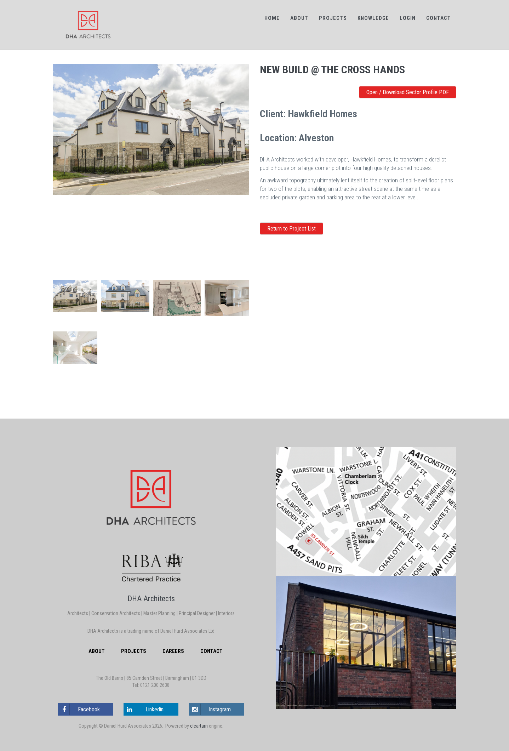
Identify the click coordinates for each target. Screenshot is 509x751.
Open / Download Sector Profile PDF (407, 92)
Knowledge (373, 18)
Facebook (79, 709)
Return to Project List (291, 228)
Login (408, 18)
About (299, 18)
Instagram (210, 709)
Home (272, 18)
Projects (333, 18)
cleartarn (199, 726)
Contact (438, 18)
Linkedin (144, 709)
